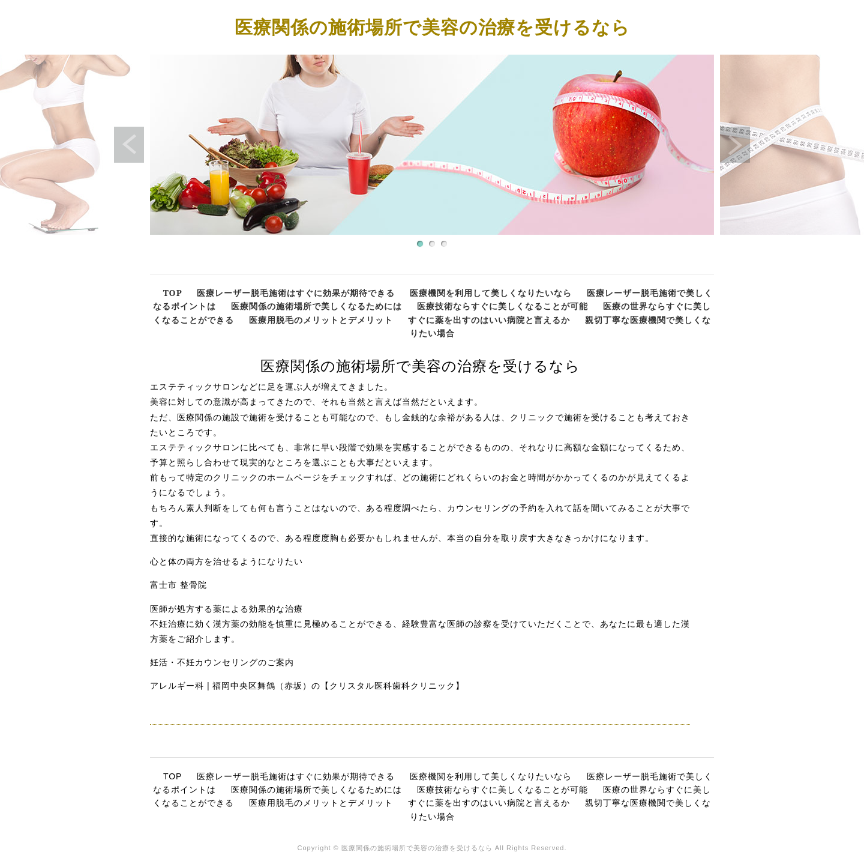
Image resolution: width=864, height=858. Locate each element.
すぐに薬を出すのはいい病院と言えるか (489, 319)
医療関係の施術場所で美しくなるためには (316, 306)
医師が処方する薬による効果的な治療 (226, 609)
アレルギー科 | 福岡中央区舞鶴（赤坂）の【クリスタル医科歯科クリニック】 (307, 685)
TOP (172, 292)
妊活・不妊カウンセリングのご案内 (222, 662)
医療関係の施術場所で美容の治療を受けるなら (432, 26)
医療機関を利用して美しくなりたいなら (491, 292)
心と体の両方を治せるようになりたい (226, 561)
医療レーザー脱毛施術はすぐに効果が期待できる (296, 292)
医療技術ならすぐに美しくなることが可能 (502, 306)
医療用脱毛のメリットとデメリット (321, 319)
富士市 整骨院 (178, 585)
